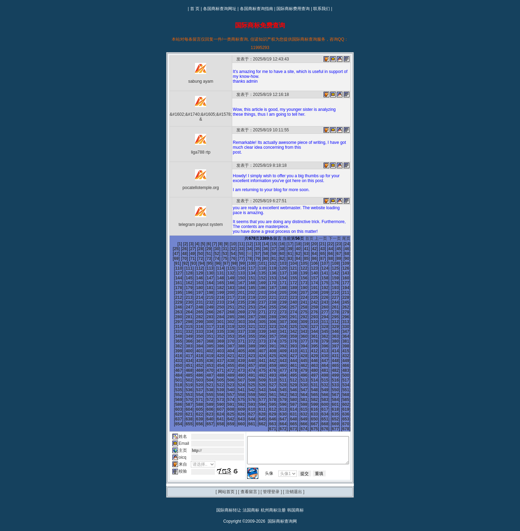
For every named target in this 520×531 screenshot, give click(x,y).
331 (172, 326)
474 (350, 360)
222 (350, 292)
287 (277, 312)
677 (339, 419)
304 (266, 316)
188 (182, 287)
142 (266, 273)
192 (224, 287)
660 (224, 414)
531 (193, 380)
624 (224, 404)
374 (245, 336)
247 (235, 302)
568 (203, 389)
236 (308, 297)
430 (266, 351)
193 (235, 287)
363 (318, 331)
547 (172, 385)
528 (350, 375)
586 (203, 394)
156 (224, 278)
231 (256, 297)
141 (256, 273)
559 (297, 385)
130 (329, 268)
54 (205, 253)
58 (237, 253)
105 (256, 263)
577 (297, 389)
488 (308, 365)
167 (339, 278)
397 (297, 341)
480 (224, 365)
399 (318, 341)
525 (318, 375)
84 (262, 258)
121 (235, 268)
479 (214, 365)
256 (329, 302)
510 (350, 370)
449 (277, 355)
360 (287, 331)
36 (245, 248)
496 (203, 370)
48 (343, 248)
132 (350, 268)
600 (350, 394)
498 (224, 370)
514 (203, 375)
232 (266, 297)
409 (235, 346)
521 (277, 375)
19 (294, 244)
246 (224, 302)
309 (318, 316)
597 (318, 394)
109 (297, 263)
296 (182, 316)
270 (287, 307)
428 (245, 351)
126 (287, 268)
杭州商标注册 (273, 500)
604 (203, 399)
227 (214, 297)
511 (172, 375)
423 (193, 351)
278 (182, 312)
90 (310, 258)
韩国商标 (295, 500)
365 (339, 331)
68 (318, 253)
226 (203, 297)
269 (277, 307)
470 (308, 360)
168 (350, 278)
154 (203, 278)
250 (266, 302)
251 (277, 302)
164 (308, 278)
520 (266, 375)
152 (182, 278)
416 (308, 346)
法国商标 (251, 500)
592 (266, 394)
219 (318, 292)
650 (308, 409)
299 (214, 316)
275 (339, 307)
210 (224, 292)
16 (270, 244)
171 (193, 282)
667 (297, 414)
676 (329, 419)
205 (172, 292)
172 (203, 282)
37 (253, 248)
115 (172, 268)
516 (224, 375)
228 (224, 297)
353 (214, 331)
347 (339, 326)
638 (182, 409)
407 (214, 346)
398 (308, 341)
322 (266, 321)
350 (182, 331)
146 (308, 273)
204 (350, 287)
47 (335, 248)
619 (172, 404)
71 (343, 253)
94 (343, 258)
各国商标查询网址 (219, 8)
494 (182, 370)
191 (214, 287)
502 (266, 370)
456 (350, 355)
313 (172, 321)
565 (172, 389)
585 (193, 394)
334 (203, 326)
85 (270, 258)
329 (339, 321)
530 (182, 380)
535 (235, 380)
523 (297, 375)
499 (235, 370)
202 (329, 287)
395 (277, 341)
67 (310, 253)
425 (214, 351)
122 (245, 268)
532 (203, 380)
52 (188, 253)
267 (256, 307)
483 (256, 365)
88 (294, 258)
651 (318, 409)
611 (277, 399)
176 (245, 282)
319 (235, 321)
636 (350, 404)
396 (287, 341)
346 (329, 326)
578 (308, 389)
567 (193, 389)
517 (235, 375)
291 (318, 312)
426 (224, 351)
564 (350, 385)
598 (329, 394)
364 (329, 331)
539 (277, 380)
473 (339, 360)
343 (297, 326)
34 (229, 248)
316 (203, 321)
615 (318, 399)
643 (235, 409)
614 (308, 399)
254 (308, 302)
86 (278, 258)
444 (224, 355)
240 (350, 297)
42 (294, 248)
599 (339, 394)
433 (297, 351)
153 (193, 278)
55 (213, 253)
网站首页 (226, 482)
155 (214, 278)
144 (287, 273)
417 (318, 346)
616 (329, 399)
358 (266, 331)
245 (214, 302)
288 (287, 312)
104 (245, 263)
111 (318, 263)
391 (235, 341)
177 (256, 282)
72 (351, 253)
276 (350, 307)
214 (266, 292)
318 (224, 321)
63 (278, 253)
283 (235, 312)
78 (213, 258)
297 (193, 316)
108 (287, 263)
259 (172, 307)
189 (193, 287)
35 (237, 248)
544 (329, 380)
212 (245, 292)
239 (339, 297)
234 (287, 297)
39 (270, 248)
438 (350, 351)
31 (205, 248)
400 (329, 341)
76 (197, 258)
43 (302, 248)
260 (182, 307)
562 (329, 385)
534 (224, 380)
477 (193, 365)
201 (318, 287)
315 (193, 321)
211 (235, 292)
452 (308, 355)
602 (182, 399)
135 (193, 273)
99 (194, 263)
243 (193, 302)
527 (339, 375)
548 (182, 385)
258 (350, 302)
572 (245, 389)
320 (245, 321)
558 (287, 385)
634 (329, 404)
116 (182, 268)
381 (318, 336)
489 (318, 365)
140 (245, 273)
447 (256, 355)
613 (297, 399)
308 (308, 316)
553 (235, 385)
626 (245, 404)
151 (172, 278)
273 (318, 307)
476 (182, 365)
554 (245, 385)
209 (214, 292)
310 (329, 316)
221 (339, 292)
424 (203, 351)
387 (193, 341)
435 (318, 351)
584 (182, 394)
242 (182, 302)
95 (351, 258)
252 (287, 302)
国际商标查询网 (282, 511)
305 (277, 316)
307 (297, 316)
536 (245, 380)
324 (287, 321)
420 (350, 346)
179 (277, 282)
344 (308, 326)
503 (277, 370)
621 (193, 404)
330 (350, 321)
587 (214, 394)
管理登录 (271, 482)
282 (224, 312)
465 (256, 360)
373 (235, 336)
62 (270, 253)
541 (297, 380)
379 (297, 336)
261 (193, 307)
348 (350, 326)
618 (350, 399)
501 (256, 370)
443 (214, 355)
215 (277, 292)
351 (193, 331)
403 (172, 346)
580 (329, 389)
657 (193, 414)
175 (235, 282)
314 (182, 321)
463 (235, 360)
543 (318, 380)
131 (339, 268)
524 (308, 375)
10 (221, 244)
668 (308, 414)
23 (327, 244)
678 (350, 419)
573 (256, 389)
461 (214, 360)
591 (256, 394)
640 (203, 409)
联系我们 (321, 8)
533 (214, 380)
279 (193, 312)
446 (245, 355)
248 (245, 302)
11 (229, 244)
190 (203, 287)
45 (318, 248)
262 (203, 307)
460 (203, 360)
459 (193, 360)
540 (287, 380)
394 (266, 341)
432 (287, 351)
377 (277, 336)
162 (287, 278)
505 (297, 370)
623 (214, 404)
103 (235, 263)
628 (266, 404)
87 (286, 258)
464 (245, 360)
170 (182, 282)
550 (203, 385)
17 (278, 244)
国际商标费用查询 (293, 8)
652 (329, 409)
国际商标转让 (228, 500)
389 (214, 341)
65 (294, 253)
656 (182, 414)
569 (214, 389)
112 (329, 263)
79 (221, 258)
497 (214, 370)
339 (256, 326)
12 (237, 244)
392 (245, 341)
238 (329, 297)
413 (277, 346)
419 (339, 346)
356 (245, 331)
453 (318, 355)
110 (308, 263)
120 (224, 268)
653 (339, 409)
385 (172, 341)
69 (327, 253)
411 (256, 346)
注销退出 (293, 482)
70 (335, 253)
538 (266, 380)
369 (193, 336)
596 (308, 394)
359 (277, 331)
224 (182, 297)
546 (350, 380)
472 (329, 360)
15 (262, 244)
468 (287, 360)
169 (172, 282)
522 (287, 375)
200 (308, 287)
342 (287, 326)
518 (245, 375)
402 (350, 341)
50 (172, 253)
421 (172, 351)
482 (245, 365)
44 (310, 248)
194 (245, 287)
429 (256, 351)
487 (297, 365)
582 (350, 389)
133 (172, 273)
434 (308, 351)
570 (224, 389)
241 (172, 302)
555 (256, 385)
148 (329, 273)
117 (193, 268)
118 (203, 268)
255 (318, 302)
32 (213, 248)
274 (329, 307)
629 (277, 404)
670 (329, 414)
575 (277, 389)
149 (339, 273)
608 (245, 399)
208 (203, 292)
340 (266, 326)
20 (302, 244)
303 (256, 316)
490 (329, 365)
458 (182, 360)
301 (235, 316)
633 (318, 404)
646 (266, 409)
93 (335, 258)
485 (277, 365)
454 (329, 355)
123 (256, 268)
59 (245, 253)
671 (339, 414)
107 (277, 263)
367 (172, 336)
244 (203, 302)
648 (287, 409)
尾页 (351, 238)
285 (256, 312)
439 (172, 355)
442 (203, 355)
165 (318, 278)
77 (205, 258)
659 (214, 414)
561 (318, 385)
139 (235, 273)
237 (318, 297)
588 (224, 394)
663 (256, 414)
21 (310, 244)
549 (193, 385)
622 (203, 404)
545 (339, 380)
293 (339, 312)
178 (266, 282)
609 (256, 399)
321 (256, 321)
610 (266, 399)
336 (224, 326)
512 (182, 375)
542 (308, 380)
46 (327, 248)
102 (224, 263)
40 (278, 248)
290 (308, 312)
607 (235, 399)
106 (266, 263)
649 (297, 409)
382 (329, 336)
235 (297, 297)
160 (266, 278)
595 (297, 394)
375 (256, 336)
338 (245, 326)
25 (343, 244)
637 (172, 409)
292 (329, 312)
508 (329, 370)
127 (297, 268)
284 (245, 312)
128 (308, 268)
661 (235, 414)
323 (277, 321)
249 (256, 302)
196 (266, 287)
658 (203, 414)
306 (287, 316)
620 (182, 404)
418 (329, 346)
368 (182, 336)
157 (235, 278)
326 (308, 321)
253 (297, 302)
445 (235, 355)
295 (172, 316)
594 (287, 394)
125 (277, 268)
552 (224, 385)
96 (170, 263)
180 (287, 282)
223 (172, 297)
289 (297, 312)
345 (318, 326)
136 (203, 273)
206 (182, 292)
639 (193, 409)
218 (308, 292)
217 (297, 292)
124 (266, 268)
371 (214, 336)
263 (214, 307)
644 (245, 409)
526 (329, 375)
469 (297, 360)
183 (318, 282)
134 (182, 273)
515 (214, 375)
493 (172, 370)
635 (339, 404)
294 (350, 312)
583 (172, 394)
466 (266, 360)
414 (287, 346)
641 (214, 409)
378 (287, 336)
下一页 (339, 238)
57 (229, 253)
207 (193, 292)
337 (235, 326)
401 (339, 341)
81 (237, 258)
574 (266, 389)
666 (287, 414)
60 (253, 253)
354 (224, 331)
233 (277, 297)
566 (182, 389)
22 (318, 244)
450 (287, 355)
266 (245, 307)
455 (339, 355)
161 (277, 278)
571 (235, 389)
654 (350, 409)
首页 (313, 238)
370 (203, 336)
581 (339, 389)
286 (266, 312)
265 (235, 307)
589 (235, 394)
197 (277, 287)
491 (339, 365)
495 (193, 370)
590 (245, 394)
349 (172, 331)
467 (277, 360)
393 (256, 341)
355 (235, 331)
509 (339, 370)
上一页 (325, 238)
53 (197, 253)
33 (221, 248)
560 (308, 385)
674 (308, 419)
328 (329, 321)
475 (172, 365)
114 (350, 263)
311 (339, 316)
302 (245, 316)
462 (224, 360)
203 (339, 287)
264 (224, 307)
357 (256, 331)
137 (214, 273)
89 (302, 258)
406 (203, 346)
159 (256, 278)
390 (224, 341)
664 (266, 414)
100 (203, 263)
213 (256, 292)
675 (318, 419)
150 (350, 273)
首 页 (195, 8)
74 (180, 258)
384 (350, 336)
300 (224, 316)
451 (297, 355)
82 (245, 258)
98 (186, 263)
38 (262, 248)
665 (277, 414)
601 (172, 399)
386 (182, 341)
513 (193, 375)
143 (277, 273)
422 (182, 351)
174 (224, 282)
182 (308, 282)
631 (297, 404)
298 (203, 316)
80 (229, 258)
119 (214, 268)
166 (329, 278)
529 (172, 380)
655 (172, 414)
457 (172, 360)
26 (351, 244)
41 (286, 248)
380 (308, 336)
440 (182, 355)
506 (308, 370)
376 (266, 336)
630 (287, 404)
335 (214, 326)
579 (318, 389)
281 (214, 312)
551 (214, 385)
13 (245, 244)
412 (266, 346)
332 (182, 326)
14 (253, 244)
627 (256, 404)
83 (253, 258)
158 (245, 278)
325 (297, 321)
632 (308, 404)
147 (318, 273)
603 (193, 399)
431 (277, 351)
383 (339, 336)
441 (193, 355)
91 (318, 258)
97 (178, 263)
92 (327, 258)
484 (266, 365)
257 (339, 302)
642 (224, 409)
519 (256, 375)
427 (235, 351)
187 (172, 287)
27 (172, 248)
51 (180, 253)
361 (297, 331)
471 (318, 360)
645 (256, 409)
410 (245, 346)
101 (214, 263)
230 (245, 297)
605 (214, 399)
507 (318, 370)
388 (203, 341)
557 (277, 385)
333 (193, 326)
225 (193, 297)
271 (297, 307)
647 (277, 409)
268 (266, 307)
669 (318, 414)
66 (302, 253)
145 (297, 273)
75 (188, 258)
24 (335, 244)
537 (256, 380)
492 (350, 365)
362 (308, 331)
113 (339, 263)
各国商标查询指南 (256, 8)
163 (297, 278)
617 (339, 399)
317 (214, 321)
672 (350, 414)
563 (339, 385)
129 (318, 268)
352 (203, 331)
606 (224, 399)
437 (339, 351)
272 (308, 307)
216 (287, 292)
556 (266, 385)
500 (245, 370)
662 (245, 414)
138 (224, 273)
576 (287, 389)
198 (287, 287)
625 (235, 404)
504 (287, 370)
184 (329, 282)
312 (350, 316)
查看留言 (249, 482)
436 (329, 351)
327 (318, 321)
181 (297, 282)
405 (193, 346)
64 (286, 253)
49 (351, 248)
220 (329, 292)
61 (262, 253)
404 (182, 346)
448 (266, 355)
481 (235, 365)
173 (214, 282)
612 (287, 399)
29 (188, 248)
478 (203, 365)
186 (350, 282)
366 (350, 331)
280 (203, 312)
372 (224, 336)
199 (297, 287)
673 (297, 419)
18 (286, 244)
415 (297, 346)
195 (256, 287)
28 (180, 248)
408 (224, 346)
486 (287, 365)
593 (277, 394)
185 (339, 282)
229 (235, 297)
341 (277, 326)
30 (197, 248)
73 (172, 258)
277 (172, 312)
